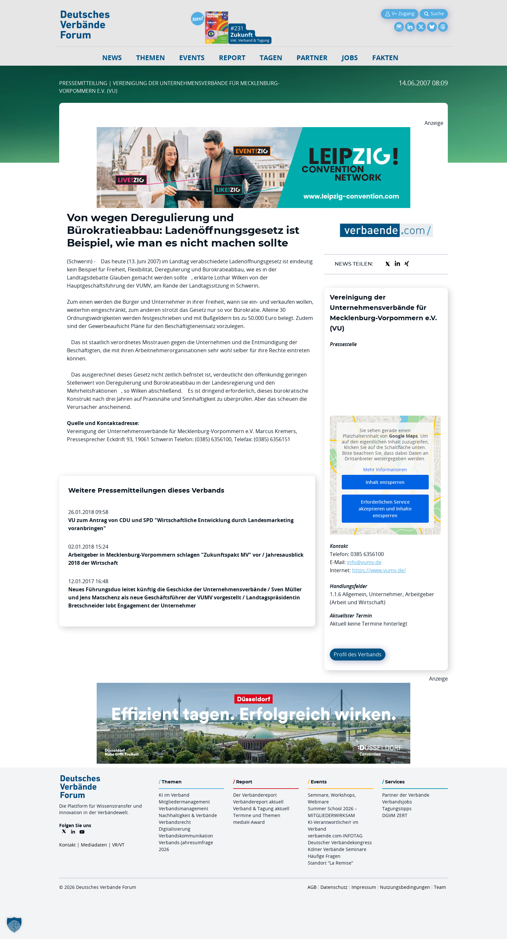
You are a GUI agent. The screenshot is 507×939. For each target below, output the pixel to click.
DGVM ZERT (394, 815)
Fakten (385, 57)
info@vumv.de (364, 562)
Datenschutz (334, 887)
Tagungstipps (397, 808)
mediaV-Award (249, 822)
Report (232, 57)
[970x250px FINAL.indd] (253, 131)
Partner (312, 57)
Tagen (271, 57)
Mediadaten (94, 845)
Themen (150, 57)
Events (192, 57)
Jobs (350, 57)
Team (440, 887)
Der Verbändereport (255, 795)
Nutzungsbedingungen (405, 887)
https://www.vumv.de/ (379, 570)
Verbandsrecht (175, 822)
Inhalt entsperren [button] (385, 482)
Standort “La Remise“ (330, 863)
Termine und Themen (256, 815)
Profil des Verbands (358, 654)
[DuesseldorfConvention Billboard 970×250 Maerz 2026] (253, 686)
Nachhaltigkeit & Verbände (188, 815)
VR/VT (118, 845)
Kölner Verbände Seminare (337, 849)
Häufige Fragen (324, 856)
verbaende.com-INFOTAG (335, 836)
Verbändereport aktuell (258, 802)
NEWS (112, 57)
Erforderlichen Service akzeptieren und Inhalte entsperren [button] (385, 509)
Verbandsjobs (397, 802)
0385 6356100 (367, 554)
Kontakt (67, 845)
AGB (312, 887)
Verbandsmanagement (183, 808)
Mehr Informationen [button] (385, 469)
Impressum (363, 887)
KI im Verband (174, 795)
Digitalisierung (174, 829)
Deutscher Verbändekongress (340, 842)
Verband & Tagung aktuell (261, 808)
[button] (14, 925)
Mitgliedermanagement (184, 802)
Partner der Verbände (405, 795)
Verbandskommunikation (186, 836)
